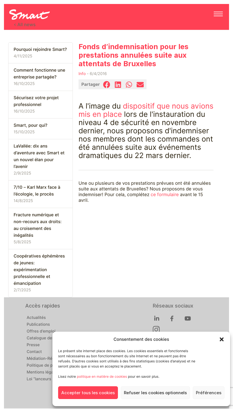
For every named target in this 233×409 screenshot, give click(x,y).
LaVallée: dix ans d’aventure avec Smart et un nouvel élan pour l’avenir (39, 156)
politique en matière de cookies (102, 376)
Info (82, 74)
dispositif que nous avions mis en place (146, 110)
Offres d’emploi (41, 331)
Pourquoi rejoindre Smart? (40, 49)
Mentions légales (43, 372)
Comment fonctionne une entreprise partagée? (39, 74)
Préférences (208, 392)
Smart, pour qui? (30, 125)
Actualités (36, 317)
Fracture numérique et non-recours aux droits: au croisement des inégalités (38, 225)
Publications (38, 324)
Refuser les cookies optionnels (155, 392)
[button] (221, 339)
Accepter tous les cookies (88, 392)
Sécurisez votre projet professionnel (36, 101)
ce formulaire (165, 194)
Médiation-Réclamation (49, 358)
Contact (34, 352)
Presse (33, 345)
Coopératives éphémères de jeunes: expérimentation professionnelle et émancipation (39, 270)
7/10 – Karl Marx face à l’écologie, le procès (37, 191)
